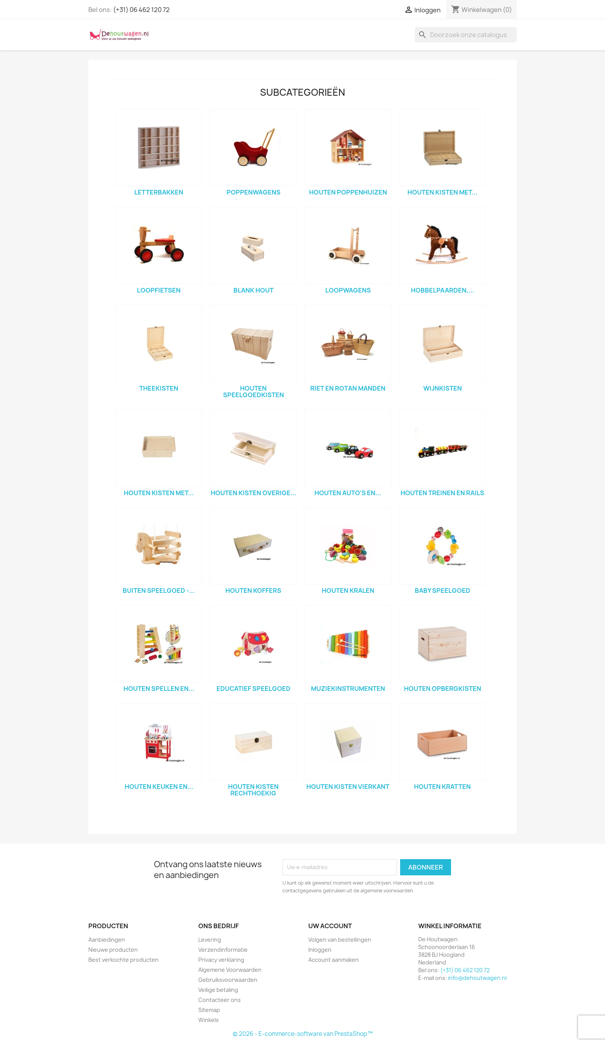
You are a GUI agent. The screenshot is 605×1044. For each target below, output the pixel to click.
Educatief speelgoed (253, 688)
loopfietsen (159, 290)
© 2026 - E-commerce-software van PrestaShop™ (303, 1034)
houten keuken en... (159, 786)
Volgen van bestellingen (339, 939)
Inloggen (319, 949)
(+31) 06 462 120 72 (141, 9)
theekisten (158, 388)
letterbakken (158, 192)
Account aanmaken (333, 959)
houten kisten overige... (253, 493)
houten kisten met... (442, 192)
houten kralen (348, 590)
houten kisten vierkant (347, 786)
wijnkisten (442, 388)
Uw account (330, 926)
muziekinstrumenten (348, 688)
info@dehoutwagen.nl (477, 977)
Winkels (208, 1020)
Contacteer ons (219, 999)
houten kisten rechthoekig (253, 790)
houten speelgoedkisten (253, 391)
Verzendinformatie (223, 949)
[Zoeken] (466, 34)
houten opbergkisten (442, 688)
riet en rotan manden (347, 388)
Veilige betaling (218, 989)
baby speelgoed (442, 590)
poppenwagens (253, 192)
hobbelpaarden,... (442, 290)
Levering (209, 939)
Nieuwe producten (113, 949)
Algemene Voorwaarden (230, 969)
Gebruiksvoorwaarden (227, 979)
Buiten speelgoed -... (159, 590)
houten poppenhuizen (348, 192)
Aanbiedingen (106, 939)
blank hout (253, 290)
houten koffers (253, 590)
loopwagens (348, 290)
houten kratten (442, 786)
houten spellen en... (158, 688)
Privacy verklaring (221, 959)
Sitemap (209, 1010)
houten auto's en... (347, 493)
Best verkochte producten (123, 959)
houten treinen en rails (442, 493)
